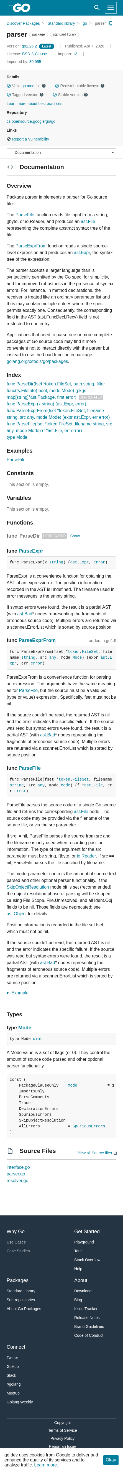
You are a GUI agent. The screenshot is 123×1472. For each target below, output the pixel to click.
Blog (78, 1300)
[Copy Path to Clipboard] (110, 23)
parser (100, 23)
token (74, 652)
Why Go (16, 1231)
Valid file (26, 86)
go (85, 23)
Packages (18, 1280)
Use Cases (16, 1242)
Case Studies (18, 1251)
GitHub (13, 1366)
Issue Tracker (86, 1309)
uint (37, 1039)
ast (73, 562)
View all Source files (94, 1153)
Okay (111, 1460)
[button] (9, 86)
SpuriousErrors (89, 1126)
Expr (84, 562)
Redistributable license (80, 86)
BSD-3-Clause (34, 54)
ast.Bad (24, 613)
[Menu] (61, 152)
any (52, 657)
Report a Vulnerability (28, 139)
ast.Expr (82, 252)
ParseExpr (31, 551)
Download (82, 1291)
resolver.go (17, 1180)
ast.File (88, 221)
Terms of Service (62, 1430)
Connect (16, 1347)
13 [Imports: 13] (68, 54)
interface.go (18, 1167)
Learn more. (46, 1465)
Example (21, 992)
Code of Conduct (88, 1335)
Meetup (13, 1393)
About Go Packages (24, 1309)
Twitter (12, 1357)
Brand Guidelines (89, 1326)
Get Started (87, 1231)
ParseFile (25, 214)
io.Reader (86, 856)
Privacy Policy (62, 1438)
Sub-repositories (21, 1300)
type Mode (17, 437)
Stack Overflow (87, 1260)
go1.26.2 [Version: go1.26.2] (22, 46)
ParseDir (29, 536)
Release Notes (87, 1317)
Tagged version (25, 94)
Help (78, 1269)
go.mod (28, 86)
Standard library (61, 23)
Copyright (62, 1422)
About (80, 1280)
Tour (78, 1251)
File (98, 785)
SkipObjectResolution (28, 887)
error (99, 562)
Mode (77, 657)
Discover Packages (23, 23)
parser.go (16, 1174)
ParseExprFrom (31, 246)
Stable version (70, 94)
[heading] (23, 7)
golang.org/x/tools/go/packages (37, 361)
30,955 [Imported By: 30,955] (24, 61)
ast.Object (17, 913)
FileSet (90, 652)
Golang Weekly (20, 1402)
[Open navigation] (110, 7)
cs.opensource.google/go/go (31, 121)
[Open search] (97, 8)
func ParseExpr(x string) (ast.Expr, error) (46, 404)
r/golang (14, 1384)
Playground (84, 1242)
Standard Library (21, 1291)
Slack (11, 1375)
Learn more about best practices (34, 103)
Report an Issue (62, 1446)
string (56, 562)
